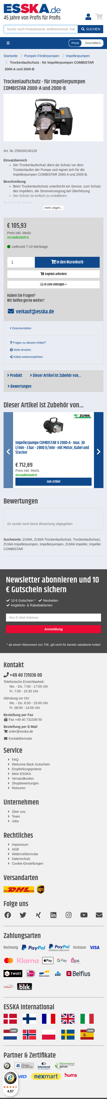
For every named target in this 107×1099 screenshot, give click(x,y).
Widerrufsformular (25, 854)
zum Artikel (53, 481)
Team (16, 816)
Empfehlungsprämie (27, 769)
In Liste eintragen (53, 284)
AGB (15, 849)
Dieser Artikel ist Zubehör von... (55, 375)
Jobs (15, 821)
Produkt (14, 375)
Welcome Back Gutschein (31, 764)
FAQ (15, 759)
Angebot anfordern (53, 274)
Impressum (20, 844)
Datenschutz (21, 859)
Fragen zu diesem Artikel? (28, 342)
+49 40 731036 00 (23, 675)
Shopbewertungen (25, 783)
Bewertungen (19, 386)
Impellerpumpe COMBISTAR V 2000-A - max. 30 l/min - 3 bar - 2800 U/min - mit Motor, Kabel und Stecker (52, 448)
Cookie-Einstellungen (27, 863)
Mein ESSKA (21, 774)
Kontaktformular (18, 738)
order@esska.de (18, 731)
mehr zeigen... (53, 207)
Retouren (19, 788)
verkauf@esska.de (30, 311)
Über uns (18, 812)
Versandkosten (23, 778)
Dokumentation (20, 328)
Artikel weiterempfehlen (26, 357)
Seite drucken (20, 350)
